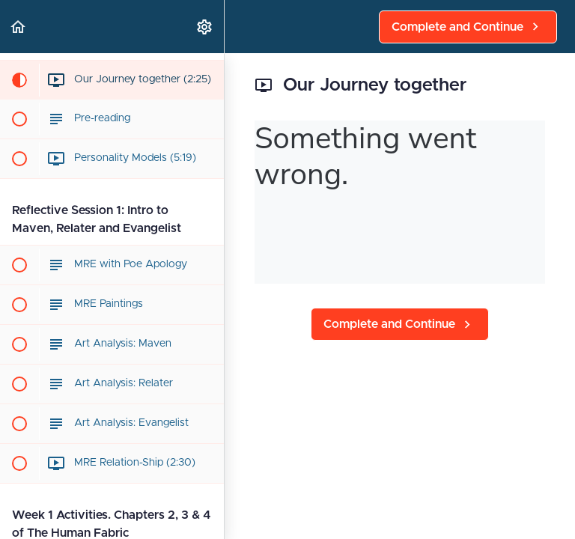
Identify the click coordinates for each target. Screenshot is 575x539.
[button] (18, 26)
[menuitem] (205, 26)
